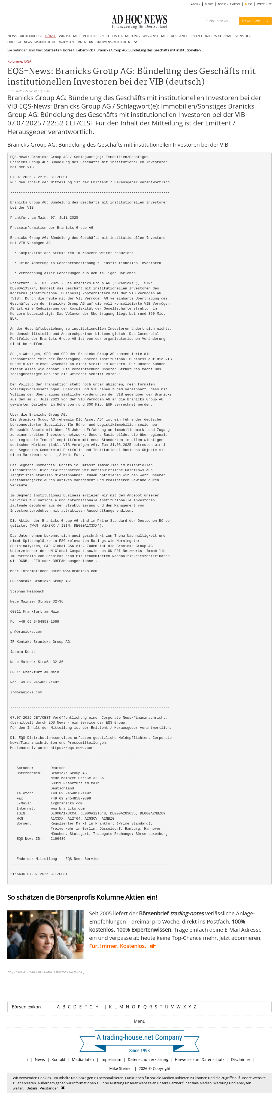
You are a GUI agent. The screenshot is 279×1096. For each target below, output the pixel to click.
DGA (27, 62)
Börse (67, 50)
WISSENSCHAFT (155, 35)
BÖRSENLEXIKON (229, 4)
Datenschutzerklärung (148, 1059)
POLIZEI (195, 35)
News (40, 1059)
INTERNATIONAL (218, 35)
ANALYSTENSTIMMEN (72, 42)
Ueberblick (84, 50)
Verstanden (49, 1088)
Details (31, 1088)
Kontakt (58, 1059)
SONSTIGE (243, 35)
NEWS (12, 35)
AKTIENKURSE (31, 35)
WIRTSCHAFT (69, 35)
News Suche (251, 20)
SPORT (104, 35)
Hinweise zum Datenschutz (200, 1059)
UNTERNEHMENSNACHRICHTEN (109, 42)
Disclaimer (240, 1059)
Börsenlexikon (26, 1007)
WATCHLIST (264, 4)
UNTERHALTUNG (126, 35)
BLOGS (209, 4)
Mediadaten (83, 1059)
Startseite (51, 50)
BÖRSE (50, 35)
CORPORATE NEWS (19, 42)
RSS (248, 4)
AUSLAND (179, 35)
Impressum (111, 1059)
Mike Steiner (120, 1068)
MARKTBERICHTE (45, 42)
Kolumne (14, 62)
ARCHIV (195, 4)
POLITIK (89, 35)
